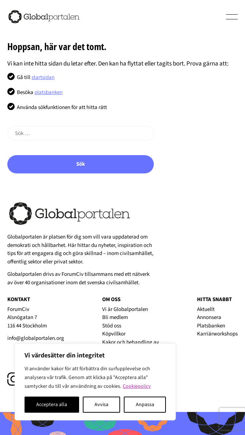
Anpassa (145, 404)
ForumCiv (72, 274)
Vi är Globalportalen (125, 309)
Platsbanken (211, 326)
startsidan (43, 77)
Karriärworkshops (217, 334)
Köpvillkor (114, 334)
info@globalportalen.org (35, 338)
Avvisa (101, 404)
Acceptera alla (51, 404)
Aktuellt (206, 309)
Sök (80, 164)
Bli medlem (115, 317)
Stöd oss (111, 326)
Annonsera (209, 317)
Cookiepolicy (137, 386)
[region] (95, 382)
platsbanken (48, 92)
